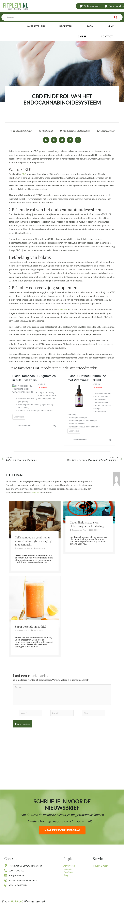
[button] (46, 140)
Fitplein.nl (15, 475)
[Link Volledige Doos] (35, 537)
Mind (111, 26)
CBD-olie (62, 309)
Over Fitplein (36, 26)
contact (36, 492)
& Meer (82, 36)
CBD (23, 174)
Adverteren (69, 865)
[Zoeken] (115, 17)
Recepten (65, 26)
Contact (107, 36)
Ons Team (68, 872)
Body (90, 26)
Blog (65, 875)
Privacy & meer (100, 865)
